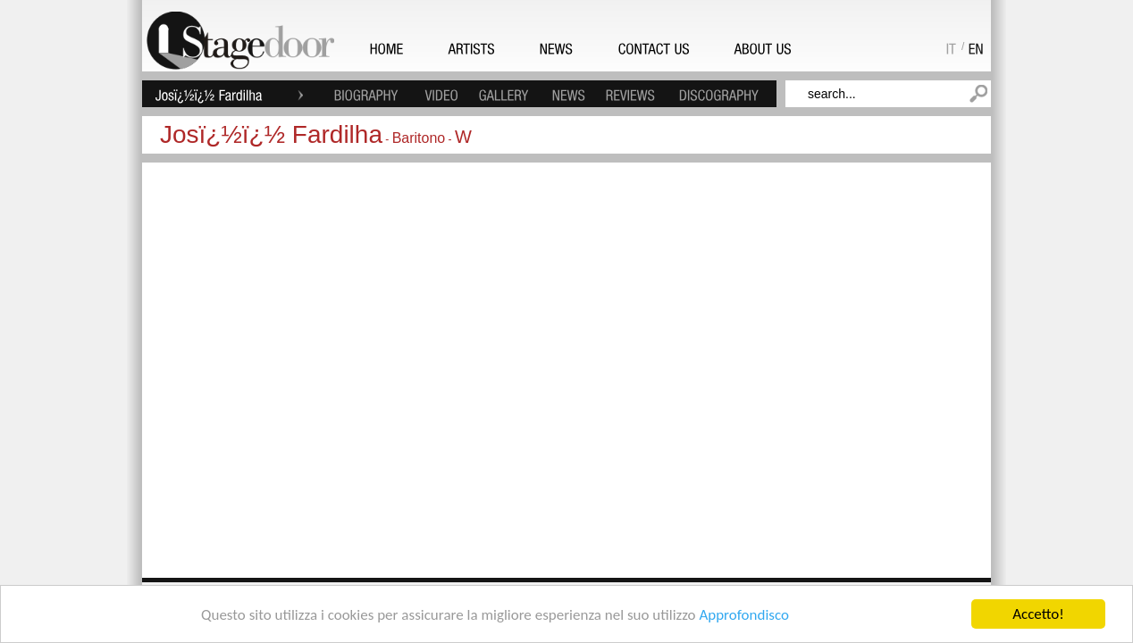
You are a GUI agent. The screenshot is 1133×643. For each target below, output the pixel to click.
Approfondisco (744, 614)
